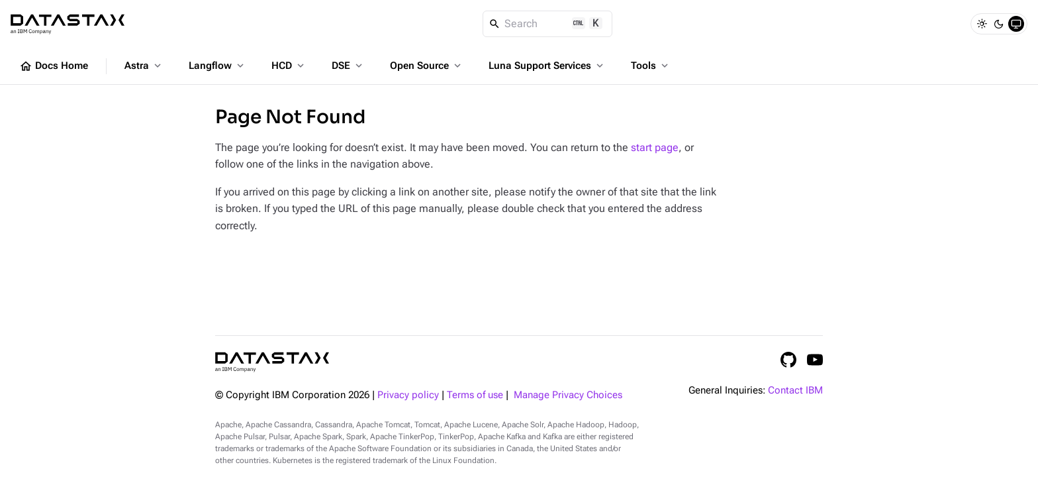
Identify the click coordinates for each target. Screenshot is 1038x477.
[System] (1016, 24)
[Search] (548, 24)
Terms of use (475, 395)
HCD (289, 66)
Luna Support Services (547, 66)
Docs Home (53, 66)
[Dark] (999, 24)
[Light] (982, 24)
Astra (144, 66)
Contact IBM (795, 390)
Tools (651, 66)
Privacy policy (408, 395)
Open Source (426, 66)
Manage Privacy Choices (568, 395)
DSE (348, 66)
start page (655, 147)
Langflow (217, 66)
